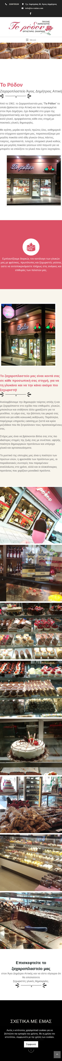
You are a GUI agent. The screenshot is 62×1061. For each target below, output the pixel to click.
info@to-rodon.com (34, 8)
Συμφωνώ (31, 1044)
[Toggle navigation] (31, 40)
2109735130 (14, 4)
